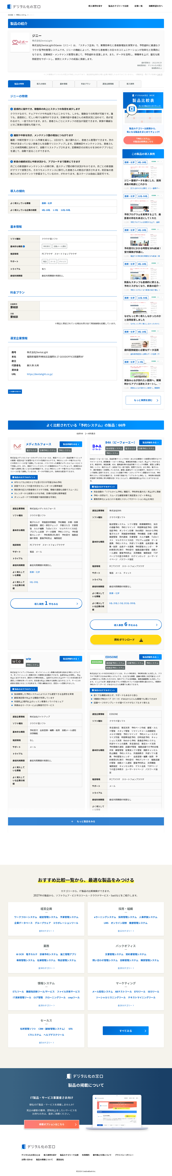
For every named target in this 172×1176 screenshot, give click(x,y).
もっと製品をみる (86, 821)
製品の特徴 (19, 83)
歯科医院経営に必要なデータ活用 (141, 350)
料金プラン (85, 83)
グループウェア (43, 923)
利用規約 (85, 1155)
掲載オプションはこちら (51, 1124)
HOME (10, 15)
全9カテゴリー (45, 930)
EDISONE (111, 657)
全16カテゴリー (125, 1005)
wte (28, 659)
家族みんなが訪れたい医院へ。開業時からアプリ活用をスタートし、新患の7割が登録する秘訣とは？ (142, 382)
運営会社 (60, 1159)
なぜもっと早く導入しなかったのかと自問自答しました (142, 317)
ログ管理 (38, 997)
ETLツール (18, 991)
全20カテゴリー (125, 968)
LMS (106, 923)
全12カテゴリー (125, 930)
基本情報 (63, 83)
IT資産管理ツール (22, 997)
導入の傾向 (41, 83)
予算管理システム (69, 917)
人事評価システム (148, 917)
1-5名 (55, 210)
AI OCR (20, 954)
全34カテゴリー (45, 968)
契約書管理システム (136, 954)
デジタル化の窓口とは (31, 1155)
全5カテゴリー (45, 1042)
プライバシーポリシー (124, 1155)
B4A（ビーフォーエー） (121, 442)
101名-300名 (129, 603)
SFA (71, 1028)
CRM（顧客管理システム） (52, 1028)
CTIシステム (34, 1034)
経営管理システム (48, 917)
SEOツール (153, 991)
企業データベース (23, 923)
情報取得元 (157, 68)
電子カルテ (31, 954)
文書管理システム (114, 954)
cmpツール (74, 997)
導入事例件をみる (46, 602)
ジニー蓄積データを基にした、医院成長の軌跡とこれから (142, 182)
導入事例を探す (95, 5)
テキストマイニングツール (142, 997)
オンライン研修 (119, 923)
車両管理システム (25, 960)
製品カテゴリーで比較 (118, 5)
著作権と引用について (102, 1155)
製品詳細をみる (70, 444)
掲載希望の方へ (156, 5)
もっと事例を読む (143, 400)
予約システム (21, 15)
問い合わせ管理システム (105, 960)
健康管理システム (138, 923)
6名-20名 (46, 210)
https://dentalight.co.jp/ (40, 374)
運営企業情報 (108, 83)
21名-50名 (65, 210)
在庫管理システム (46, 960)
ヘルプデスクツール (54, 1034)
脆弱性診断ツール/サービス (40, 991)
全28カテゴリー (45, 1005)
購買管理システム (150, 960)
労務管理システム (129, 960)
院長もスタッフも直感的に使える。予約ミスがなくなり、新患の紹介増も (142, 284)
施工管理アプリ (68, 954)
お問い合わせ (27, 1159)
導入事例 (130, 83)
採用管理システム (127, 917)
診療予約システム (49, 954)
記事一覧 (139, 5)
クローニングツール (55, 997)
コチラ (159, 74)
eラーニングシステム (105, 917)
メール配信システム (102, 991)
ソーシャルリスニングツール (111, 997)
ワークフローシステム (25, 917)
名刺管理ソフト (28, 1028)
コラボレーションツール (65, 923)
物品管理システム (67, 960)
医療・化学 (47, 203)
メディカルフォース (38, 444)
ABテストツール (123, 991)
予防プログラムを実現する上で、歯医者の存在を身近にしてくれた (142, 216)
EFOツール (139, 991)
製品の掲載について (44, 1159)
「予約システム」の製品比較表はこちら (143, 140)
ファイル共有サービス (68, 991)
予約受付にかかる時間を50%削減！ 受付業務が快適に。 (142, 250)
